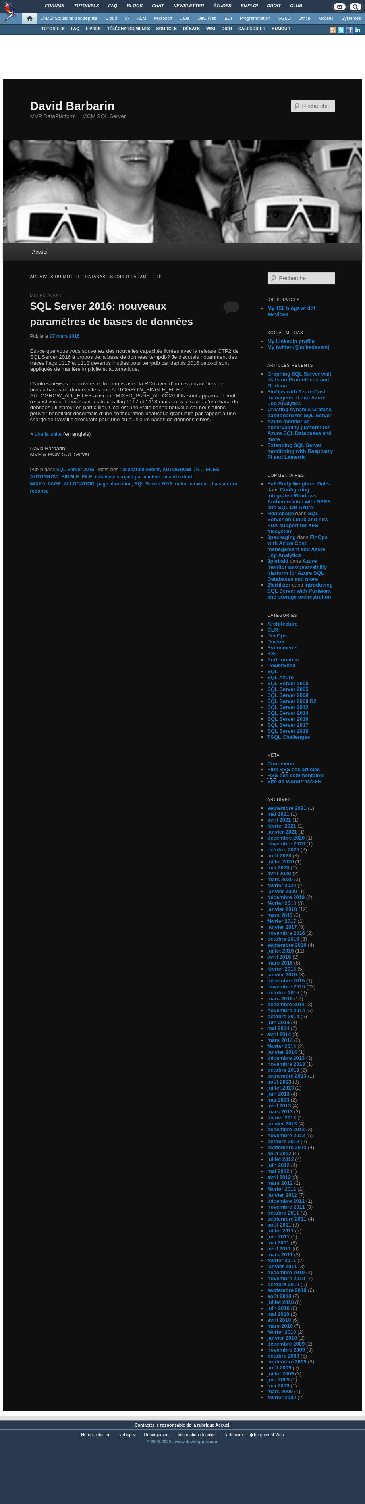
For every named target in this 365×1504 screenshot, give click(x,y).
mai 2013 (278, 1100)
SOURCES (166, 29)
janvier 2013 (282, 1124)
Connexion (280, 763)
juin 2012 (278, 1165)
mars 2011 (280, 1255)
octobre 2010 (283, 1284)
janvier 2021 (282, 832)
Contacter (144, 1425)
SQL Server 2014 (287, 713)
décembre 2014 (286, 1004)
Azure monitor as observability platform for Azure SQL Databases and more (299, 430)
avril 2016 (279, 957)
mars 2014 (280, 1040)
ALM (141, 18)
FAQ (75, 29)
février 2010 (281, 1332)
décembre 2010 (286, 1272)
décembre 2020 (286, 838)
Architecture (282, 624)
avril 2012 (279, 1177)
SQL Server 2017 (287, 725)
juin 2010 (278, 1308)
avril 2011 (279, 1249)
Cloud (111, 18)
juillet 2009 (280, 1374)
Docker (276, 642)
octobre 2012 (283, 1141)
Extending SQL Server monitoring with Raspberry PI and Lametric (300, 451)
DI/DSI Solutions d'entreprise (69, 18)
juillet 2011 (280, 1231)
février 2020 (281, 885)
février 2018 (281, 903)
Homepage (280, 513)
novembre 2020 (286, 844)
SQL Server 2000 (287, 683)
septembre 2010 (286, 1290)
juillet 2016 (280, 951)
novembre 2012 (286, 1135)
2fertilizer (278, 585)
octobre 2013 (283, 1070)
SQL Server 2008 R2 (291, 701)
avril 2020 (279, 873)
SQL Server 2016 (75, 469)
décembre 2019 (286, 897)
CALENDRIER (251, 29)
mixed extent (177, 477)
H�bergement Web (265, 1434)
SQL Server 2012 (287, 707)
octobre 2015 (283, 993)
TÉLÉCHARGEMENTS (128, 29)
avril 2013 (279, 1106)
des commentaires (296, 775)
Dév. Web (206, 18)
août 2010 (279, 1296)
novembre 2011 (286, 1207)
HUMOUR (281, 29)
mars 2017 (280, 915)
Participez (127, 1434)
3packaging (281, 537)
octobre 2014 (283, 1016)
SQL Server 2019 (287, 731)
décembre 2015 (286, 981)
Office (304, 18)
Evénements (282, 648)
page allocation (114, 484)
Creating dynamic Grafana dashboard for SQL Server (299, 412)
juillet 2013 (280, 1088)
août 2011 (279, 1225)
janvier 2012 (282, 1195)
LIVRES (93, 29)
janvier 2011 (282, 1266)
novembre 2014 (286, 1010)
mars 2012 (280, 1183)
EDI (228, 18)
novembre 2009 (286, 1350)
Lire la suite (48, 434)
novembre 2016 (286, 933)
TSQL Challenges (288, 737)
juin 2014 (278, 1022)
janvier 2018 (282, 909)
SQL (272, 671)
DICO (227, 29)
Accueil (40, 252)
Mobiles (326, 18)
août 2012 (279, 1153)
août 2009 (279, 1368)
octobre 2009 (283, 1356)
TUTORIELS (53, 29)
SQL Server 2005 (287, 689)
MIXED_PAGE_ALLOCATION (62, 484)
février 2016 (281, 969)
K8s (272, 654)
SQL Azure (280, 677)
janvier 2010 (282, 1338)
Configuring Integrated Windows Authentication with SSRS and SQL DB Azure (299, 498)
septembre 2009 (286, 1362)
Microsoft (163, 18)
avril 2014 (279, 1034)
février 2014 (281, 1046)
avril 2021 (279, 820)
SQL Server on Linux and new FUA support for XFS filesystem (297, 522)
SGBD (284, 18)
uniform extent (191, 484)
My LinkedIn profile (290, 341)
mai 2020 (278, 867)
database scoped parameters (127, 477)
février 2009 (281, 1397)
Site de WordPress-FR (294, 781)
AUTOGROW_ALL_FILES (190, 469)
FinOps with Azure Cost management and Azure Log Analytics (296, 397)
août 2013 (279, 1082)
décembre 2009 (286, 1344)
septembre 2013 (286, 1076)
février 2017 (281, 921)
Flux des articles (293, 769)
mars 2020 (280, 879)
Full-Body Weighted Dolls (298, 484)
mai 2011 (278, 1243)
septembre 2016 (286, 945)
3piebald (277, 561)
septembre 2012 (286, 1147)
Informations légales (196, 1434)
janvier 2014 (282, 1052)
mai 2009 (278, 1385)
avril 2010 (279, 1320)
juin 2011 (278, 1237)
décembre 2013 (286, 1058)
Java (185, 18)
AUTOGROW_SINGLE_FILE (61, 477)
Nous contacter (95, 1434)
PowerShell (281, 665)
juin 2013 (278, 1094)
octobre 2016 (283, 939)
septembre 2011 (286, 1219)
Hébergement (157, 1434)
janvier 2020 (282, 891)
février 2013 (281, 1118)
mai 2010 (278, 1314)
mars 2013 (280, 1112)
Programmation (255, 18)
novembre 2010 (286, 1278)
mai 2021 (278, 814)
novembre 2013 (286, 1064)
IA (127, 18)
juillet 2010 (280, 1302)
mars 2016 (280, 963)
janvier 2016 (282, 975)
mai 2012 (278, 1171)
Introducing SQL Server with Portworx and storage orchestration (300, 591)
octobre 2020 (283, 850)
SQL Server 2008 (287, 695)
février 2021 (281, 826)
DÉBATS (191, 29)
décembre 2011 (286, 1201)
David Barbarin (72, 105)
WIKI (210, 29)
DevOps (277, 636)
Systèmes (351, 18)
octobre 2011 (283, 1213)
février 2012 (281, 1189)
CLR (272, 630)
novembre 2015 (286, 987)
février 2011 (281, 1260)
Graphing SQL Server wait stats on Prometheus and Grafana (299, 380)
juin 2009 (278, 1380)
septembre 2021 (286, 808)
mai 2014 (278, 1028)
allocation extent (141, 469)
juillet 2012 (280, 1159)
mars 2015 (280, 998)
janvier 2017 (282, 927)
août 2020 (279, 856)
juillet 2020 (280, 862)
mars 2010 (280, 1326)
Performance (283, 659)
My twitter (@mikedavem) (298, 347)
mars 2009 (280, 1391)
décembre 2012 (286, 1129)
